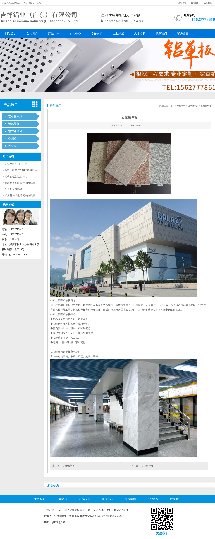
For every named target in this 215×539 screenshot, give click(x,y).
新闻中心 (75, 33)
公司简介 (32, 33)
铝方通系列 (15, 131)
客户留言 (182, 33)
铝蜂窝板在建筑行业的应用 (20, 183)
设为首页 (195, 2)
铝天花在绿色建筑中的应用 (20, 195)
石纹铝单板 (206, 105)
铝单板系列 (15, 116)
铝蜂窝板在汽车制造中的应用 (21, 170)
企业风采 (118, 33)
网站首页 (10, 33)
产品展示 (53, 33)
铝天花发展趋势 (13, 189)
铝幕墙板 (14, 123)
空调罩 (12, 138)
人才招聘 (139, 33)
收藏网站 (182, 2)
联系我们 (208, 2)
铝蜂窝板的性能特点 (16, 176)
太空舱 (12, 145)
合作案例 (96, 33)
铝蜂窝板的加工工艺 (16, 164)
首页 (172, 105)
